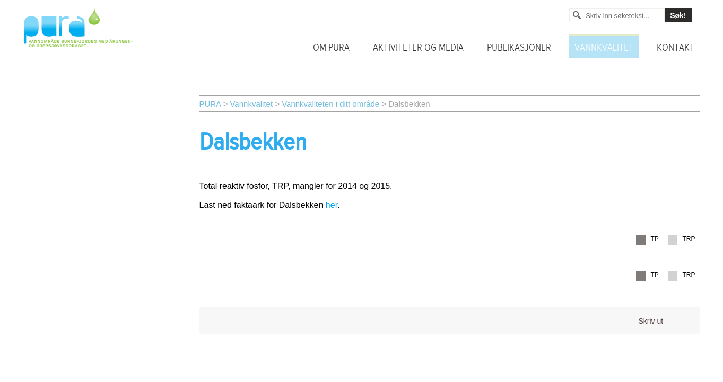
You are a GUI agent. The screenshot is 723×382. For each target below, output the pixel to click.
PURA (210, 103)
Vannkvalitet (603, 47)
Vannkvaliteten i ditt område (330, 103)
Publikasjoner (519, 47)
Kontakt (675, 47)
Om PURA (331, 47)
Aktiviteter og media (418, 47)
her (331, 205)
